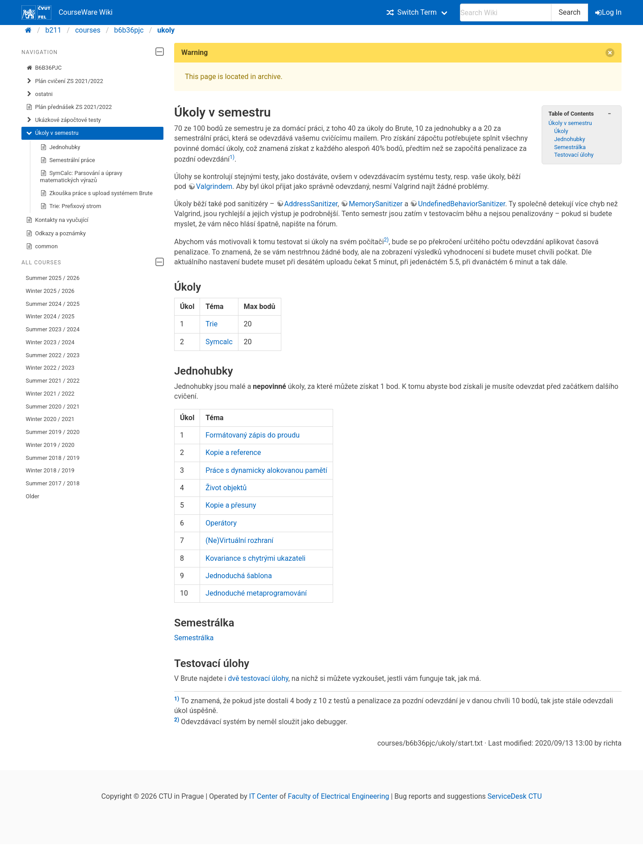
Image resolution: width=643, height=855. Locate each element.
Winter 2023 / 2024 (50, 342)
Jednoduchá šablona (238, 575)
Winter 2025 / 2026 (50, 291)
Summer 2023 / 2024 (53, 329)
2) (386, 240)
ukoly (166, 30)
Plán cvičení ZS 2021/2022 (64, 81)
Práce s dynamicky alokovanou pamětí (266, 470)
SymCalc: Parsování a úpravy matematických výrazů (81, 177)
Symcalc (218, 342)
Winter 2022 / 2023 (50, 367)
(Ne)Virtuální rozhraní (239, 540)
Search (569, 12)
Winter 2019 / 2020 (50, 445)
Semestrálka (570, 147)
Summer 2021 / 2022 (53, 380)
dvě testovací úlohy (258, 678)
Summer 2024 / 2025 (53, 303)
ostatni (39, 94)
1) (232, 157)
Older (32, 496)
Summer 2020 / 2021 (53, 406)
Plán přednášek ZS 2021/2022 (69, 107)
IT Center (263, 796)
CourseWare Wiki (67, 12)
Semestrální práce (67, 160)
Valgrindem (214, 186)
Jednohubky (60, 147)
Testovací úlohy (573, 154)
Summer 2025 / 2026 (53, 278)
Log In (609, 12)
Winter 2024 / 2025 (50, 316)
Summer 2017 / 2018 (53, 483)
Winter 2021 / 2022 (50, 393)
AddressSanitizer (311, 204)
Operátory (221, 523)
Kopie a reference (233, 452)
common (42, 246)
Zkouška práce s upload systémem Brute (96, 193)
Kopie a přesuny (230, 505)
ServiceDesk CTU (515, 796)
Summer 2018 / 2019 (53, 458)
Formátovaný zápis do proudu (252, 435)
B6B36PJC (44, 67)
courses (87, 30)
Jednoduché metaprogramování (256, 593)
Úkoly (561, 131)
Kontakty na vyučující (57, 220)
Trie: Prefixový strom (70, 206)
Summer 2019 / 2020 (53, 432)
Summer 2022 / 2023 (53, 355)
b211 (54, 30)
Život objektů (225, 488)
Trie (211, 324)
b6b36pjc (129, 30)
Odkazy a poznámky (56, 233)
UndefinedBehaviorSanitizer (461, 204)
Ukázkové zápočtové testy (63, 120)
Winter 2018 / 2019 (50, 470)
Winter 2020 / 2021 (50, 419)
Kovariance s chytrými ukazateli (255, 558)
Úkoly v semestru (52, 133)
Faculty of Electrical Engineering (338, 796)
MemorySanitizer (376, 204)
